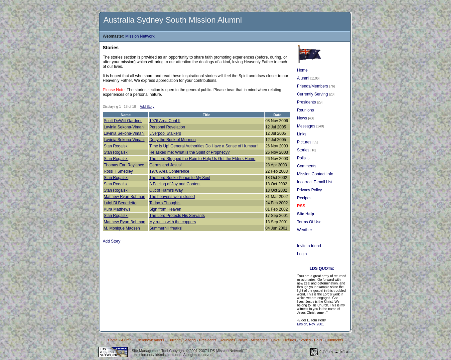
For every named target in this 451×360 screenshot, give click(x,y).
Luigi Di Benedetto (120, 203)
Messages (310, 126)
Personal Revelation (167, 127)
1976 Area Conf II (164, 120)
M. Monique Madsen (122, 228)
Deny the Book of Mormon (172, 139)
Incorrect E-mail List (314, 182)
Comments (306, 166)
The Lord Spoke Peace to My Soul (179, 177)
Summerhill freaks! (165, 228)
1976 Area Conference (169, 171)
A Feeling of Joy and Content (175, 184)
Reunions (305, 110)
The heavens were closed (172, 196)
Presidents (310, 102)
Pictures (307, 142)
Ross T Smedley (118, 171)
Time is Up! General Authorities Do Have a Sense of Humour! (203, 146)
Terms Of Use (309, 222)
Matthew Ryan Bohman (124, 196)
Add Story (147, 106)
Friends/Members (316, 86)
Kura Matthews (117, 209)
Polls (303, 158)
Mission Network (140, 36)
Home (302, 70)
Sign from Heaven (165, 209)
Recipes (304, 198)
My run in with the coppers (172, 222)
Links (301, 134)
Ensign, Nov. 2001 (310, 324)
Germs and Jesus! (165, 165)
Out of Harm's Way (166, 190)
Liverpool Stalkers (165, 133)
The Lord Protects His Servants (177, 215)
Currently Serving (316, 94)
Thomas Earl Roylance (124, 165)
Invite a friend (309, 246)
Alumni (308, 78)
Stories (306, 150)
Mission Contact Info (315, 174)
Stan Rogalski (116, 146)
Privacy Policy (309, 190)
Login (302, 254)
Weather (304, 230)
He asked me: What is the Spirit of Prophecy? (189, 152)
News (305, 118)
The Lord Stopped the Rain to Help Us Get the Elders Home (202, 158)
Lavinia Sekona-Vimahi (124, 127)
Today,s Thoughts (165, 203)
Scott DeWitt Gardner (123, 120)
